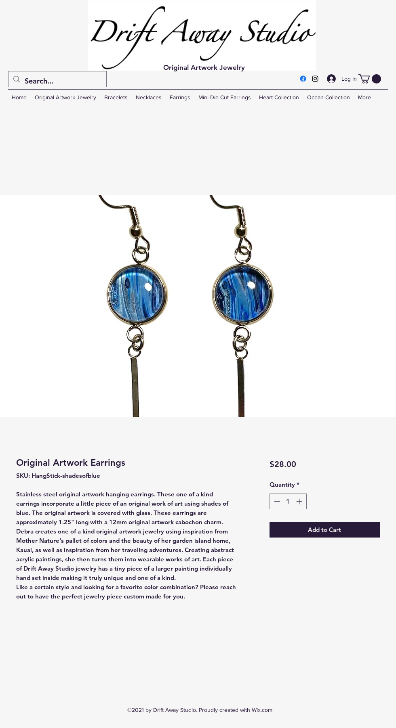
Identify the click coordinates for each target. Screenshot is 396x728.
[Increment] (300, 501)
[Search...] (57, 81)
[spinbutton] (288, 501)
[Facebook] (303, 79)
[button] (369, 79)
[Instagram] (315, 79)
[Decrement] (276, 501)
